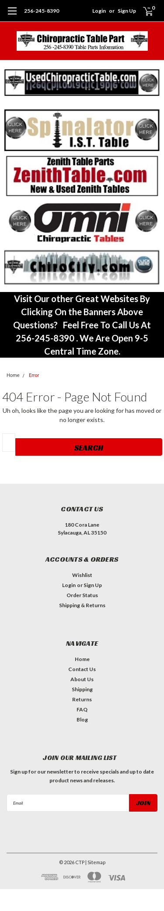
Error (34, 375)
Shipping (82, 689)
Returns (82, 699)
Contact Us (82, 669)
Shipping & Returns (82, 605)
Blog (82, 719)
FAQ (82, 709)
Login (99, 10)
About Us (82, 679)
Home (13, 375)
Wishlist (82, 575)
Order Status (82, 595)
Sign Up (127, 10)
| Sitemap (95, 862)
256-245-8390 (41, 10)
